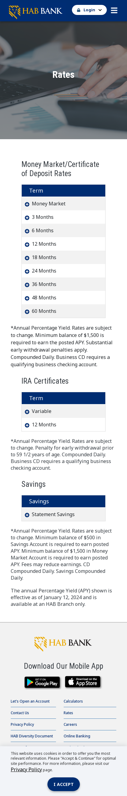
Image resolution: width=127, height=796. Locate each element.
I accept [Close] (64, 784)
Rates (68, 712)
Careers (70, 724)
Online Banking (77, 736)
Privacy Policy (22, 724)
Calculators (73, 701)
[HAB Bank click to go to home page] (63, 643)
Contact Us (20, 712)
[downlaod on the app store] (84, 682)
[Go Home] (63, 10)
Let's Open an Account (30, 701)
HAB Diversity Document (32, 736)
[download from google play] (43, 682)
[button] (114, 9)
